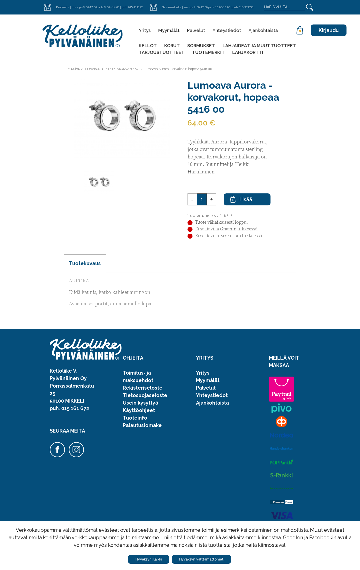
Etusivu (74, 68)
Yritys (145, 30)
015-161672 (135, 7)
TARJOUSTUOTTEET (161, 52)
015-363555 (246, 7)
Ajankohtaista (263, 30)
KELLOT (148, 45)
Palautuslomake (142, 425)
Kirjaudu (328, 30)
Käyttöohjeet (139, 410)
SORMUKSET (201, 45)
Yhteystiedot (226, 30)
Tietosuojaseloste (145, 395)
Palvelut (196, 30)
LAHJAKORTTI (247, 52)
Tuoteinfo (135, 418)
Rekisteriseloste (142, 388)
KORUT (172, 45)
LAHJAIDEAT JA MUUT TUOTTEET (259, 45)
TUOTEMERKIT (208, 52)
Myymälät (169, 30)
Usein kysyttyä (140, 403)
